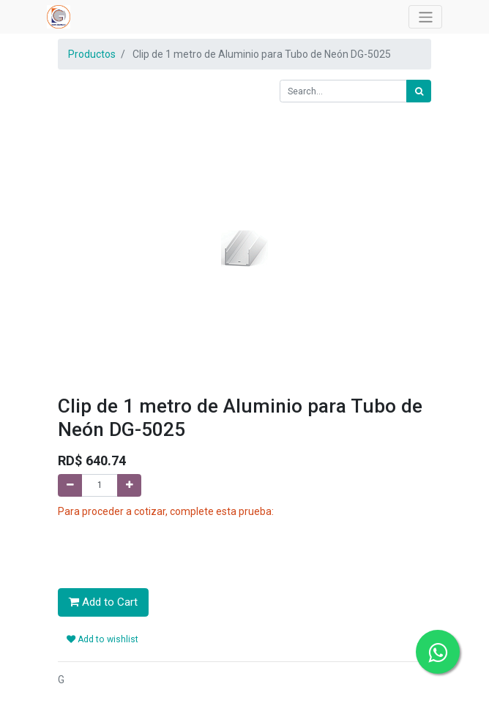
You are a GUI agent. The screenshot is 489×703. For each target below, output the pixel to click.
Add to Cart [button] (103, 602)
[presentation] (169, 547)
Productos (92, 54)
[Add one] (129, 485)
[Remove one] (70, 485)
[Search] (418, 91)
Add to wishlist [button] (102, 639)
